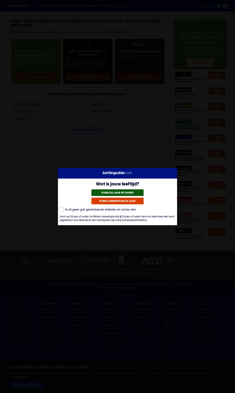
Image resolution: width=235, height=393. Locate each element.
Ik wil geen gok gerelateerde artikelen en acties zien (98, 210)
